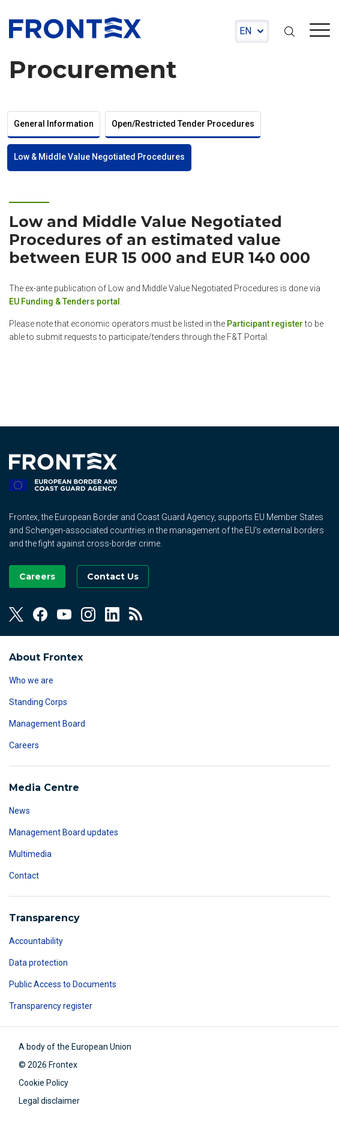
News (19, 811)
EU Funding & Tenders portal (64, 301)
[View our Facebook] (40, 614)
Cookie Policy (43, 1083)
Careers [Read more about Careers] (24, 745)
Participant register (265, 323)
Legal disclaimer (49, 1101)
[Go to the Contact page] (113, 576)
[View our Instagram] (88, 614)
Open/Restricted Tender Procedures (183, 124)
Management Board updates (63, 832)
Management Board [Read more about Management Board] (47, 723)
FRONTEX (75, 27)
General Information (54, 124)
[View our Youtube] (64, 614)
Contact (24, 875)
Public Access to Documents (62, 984)
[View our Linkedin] (112, 614)
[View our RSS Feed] (136, 614)
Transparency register (50, 1006)
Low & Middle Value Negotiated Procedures (99, 157)
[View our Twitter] (16, 614)
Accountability (36, 941)
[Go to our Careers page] (37, 576)
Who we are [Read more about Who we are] (31, 680)
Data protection (38, 962)
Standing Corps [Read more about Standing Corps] (38, 702)
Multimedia (30, 854)
